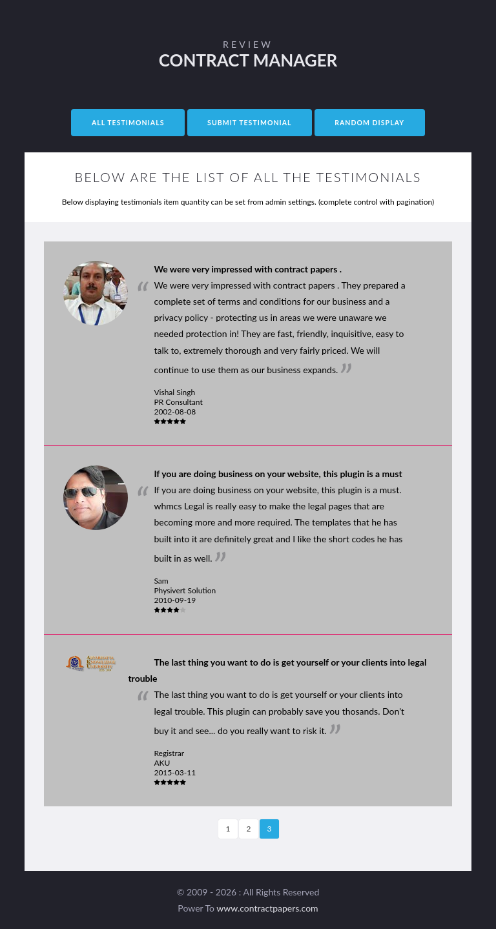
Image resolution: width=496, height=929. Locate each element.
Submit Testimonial (249, 123)
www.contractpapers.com (267, 908)
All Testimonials (128, 123)
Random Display (369, 123)
